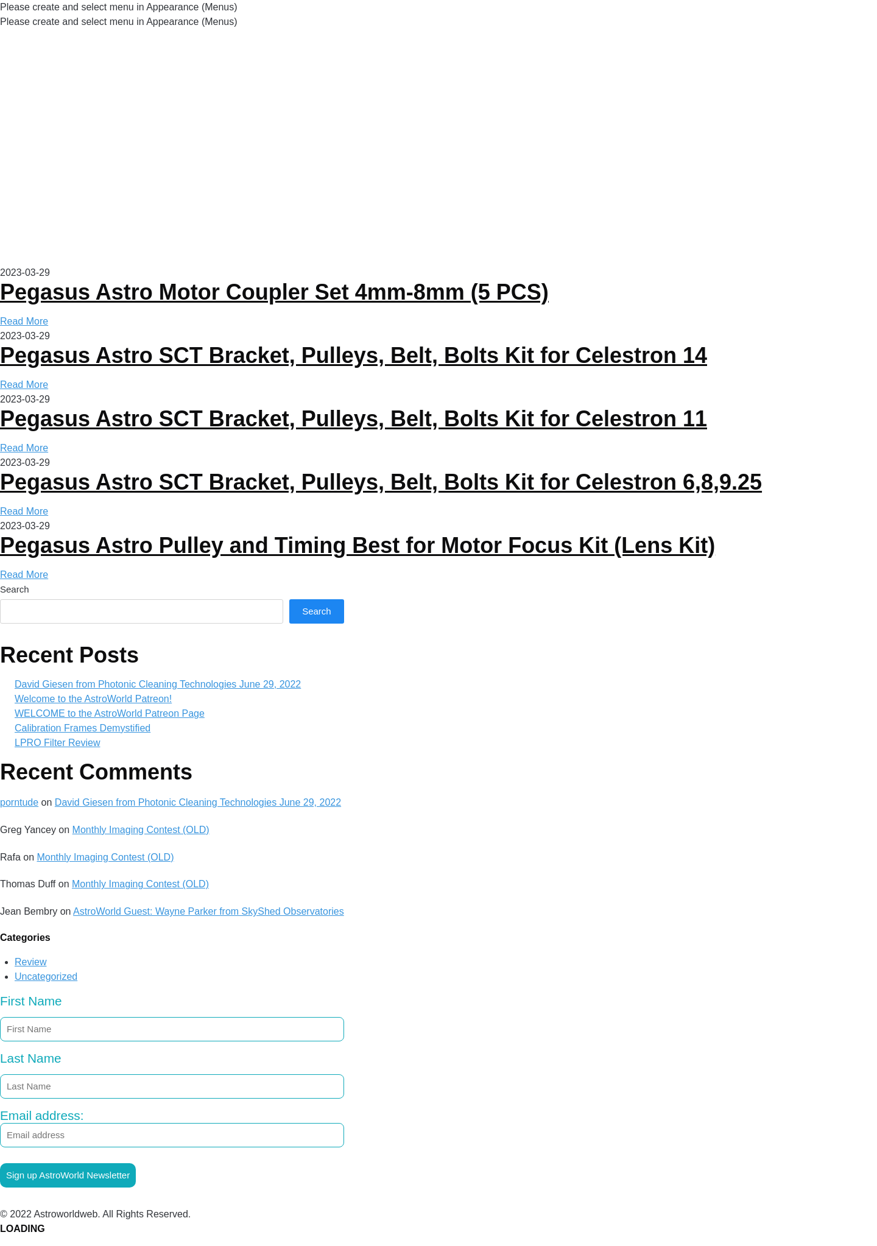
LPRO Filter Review (57, 742)
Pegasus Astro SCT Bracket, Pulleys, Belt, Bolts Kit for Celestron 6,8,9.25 (381, 482)
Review (30, 962)
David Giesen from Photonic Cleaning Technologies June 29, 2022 (158, 684)
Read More (24, 321)
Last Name (31, 1058)
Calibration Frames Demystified (82, 728)
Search (14, 589)
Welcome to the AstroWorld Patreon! (93, 699)
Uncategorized (46, 976)
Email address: (172, 1127)
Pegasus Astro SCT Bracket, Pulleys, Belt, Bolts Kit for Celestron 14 (353, 355)
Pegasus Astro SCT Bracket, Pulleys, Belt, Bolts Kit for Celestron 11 (353, 418)
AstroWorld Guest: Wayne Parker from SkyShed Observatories (208, 911)
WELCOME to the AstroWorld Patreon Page (110, 713)
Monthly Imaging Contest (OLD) (141, 830)
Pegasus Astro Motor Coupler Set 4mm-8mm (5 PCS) (274, 292)
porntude (19, 802)
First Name (31, 1001)
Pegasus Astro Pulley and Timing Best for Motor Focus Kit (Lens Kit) (357, 545)
